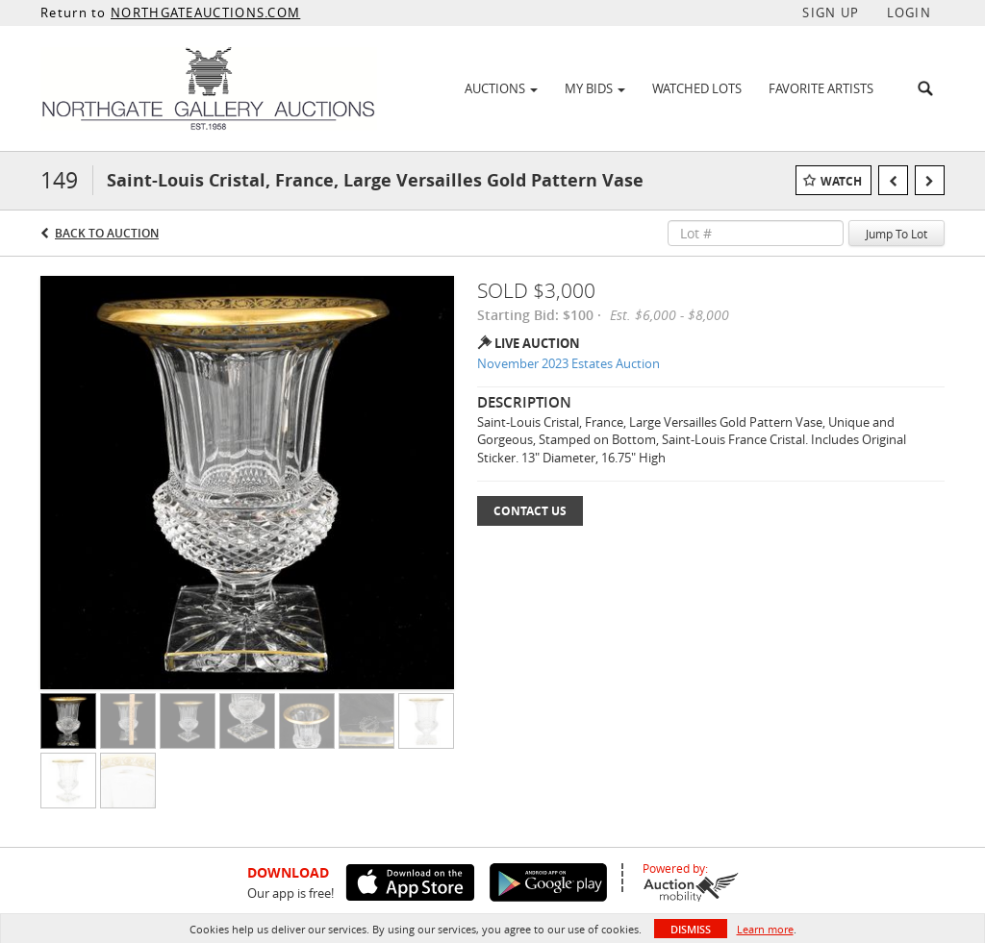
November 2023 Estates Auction (568, 363)
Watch (841, 181)
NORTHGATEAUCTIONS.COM (205, 12)
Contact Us (530, 511)
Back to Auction (107, 233)
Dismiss (690, 929)
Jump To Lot (896, 233)
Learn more (765, 929)
